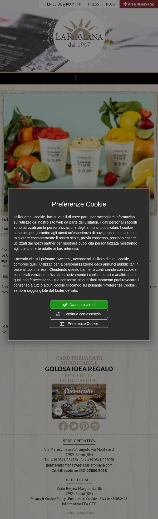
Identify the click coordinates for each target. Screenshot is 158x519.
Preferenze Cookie (79, 323)
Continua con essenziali (79, 314)
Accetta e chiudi (79, 304)
